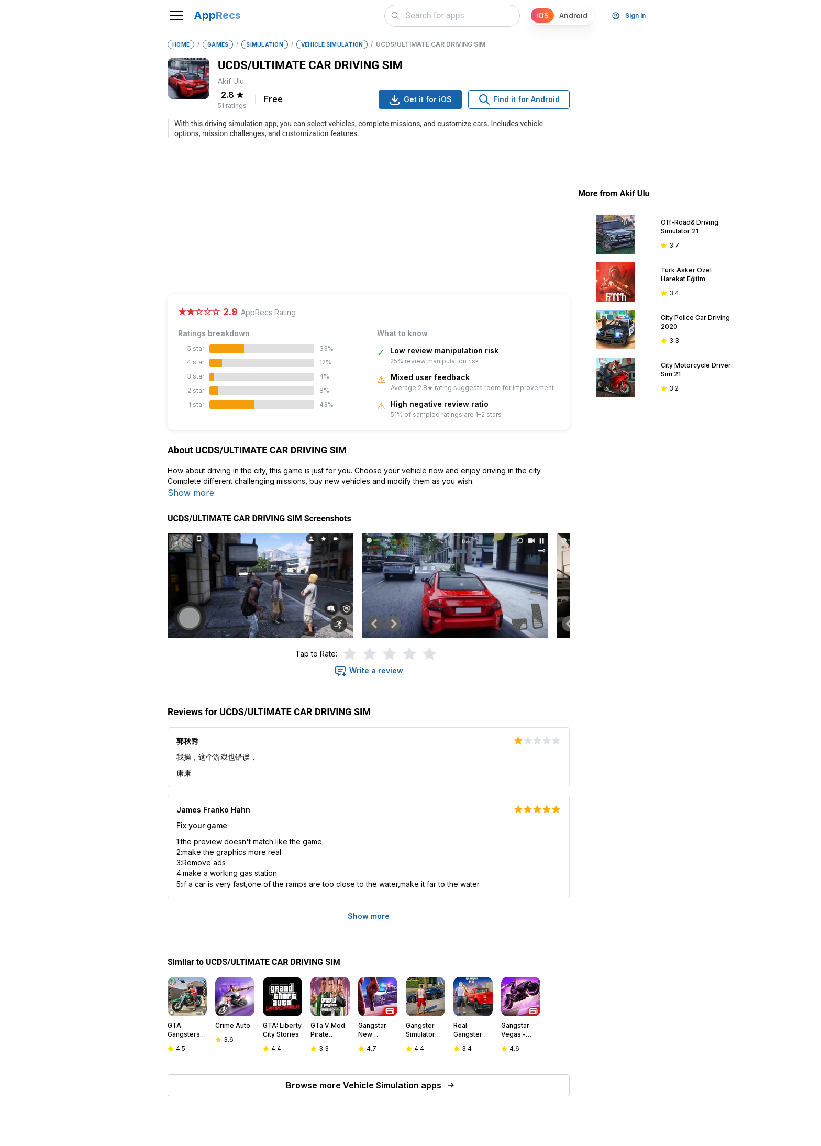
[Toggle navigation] (176, 16)
